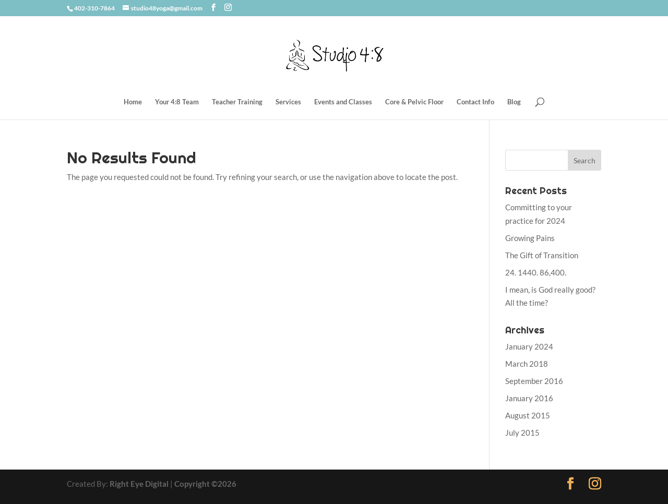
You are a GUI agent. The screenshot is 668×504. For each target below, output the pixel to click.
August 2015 (527, 415)
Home (133, 102)
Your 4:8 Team (177, 102)
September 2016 (534, 381)
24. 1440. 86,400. (535, 272)
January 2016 (529, 398)
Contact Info (475, 102)
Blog (514, 102)
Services (288, 102)
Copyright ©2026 (205, 483)
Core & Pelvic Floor (414, 102)
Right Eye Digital (139, 483)
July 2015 (522, 432)
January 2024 (529, 346)
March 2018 (526, 363)
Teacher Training (237, 102)
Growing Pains (530, 238)
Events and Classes (343, 102)
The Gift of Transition (541, 255)
